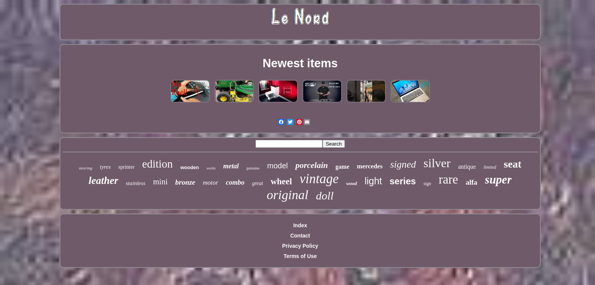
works (211, 168)
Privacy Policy (300, 246)
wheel (281, 181)
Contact (300, 236)
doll (325, 195)
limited (489, 167)
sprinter (126, 167)
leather (103, 180)
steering (85, 168)
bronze (185, 182)
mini (160, 181)
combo (235, 182)
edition (157, 164)
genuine (253, 168)
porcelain (311, 165)
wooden (189, 167)
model (277, 166)
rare (448, 179)
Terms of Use (300, 256)
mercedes (369, 166)
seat (513, 164)
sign (427, 183)
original (288, 195)
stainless (136, 183)
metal (231, 166)
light (373, 181)
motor (211, 182)
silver (436, 163)
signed (403, 164)
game (342, 166)
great (257, 183)
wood (351, 183)
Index (300, 225)
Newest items (300, 63)
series (403, 181)
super (498, 179)
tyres (105, 167)
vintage (318, 178)
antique (467, 166)
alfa (471, 182)
